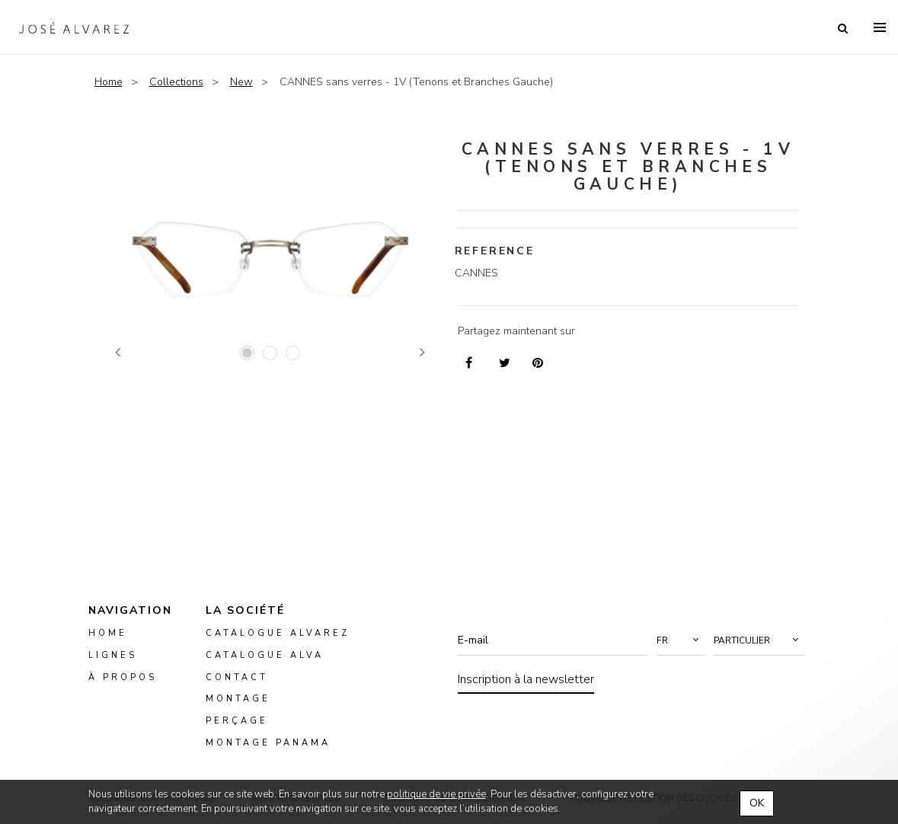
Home (108, 82)
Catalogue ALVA (265, 655)
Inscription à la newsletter (526, 679)
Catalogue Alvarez (278, 633)
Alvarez (74, 27)
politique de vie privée (436, 794)
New (241, 82)
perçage (237, 721)
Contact (237, 677)
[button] (681, 640)
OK (756, 803)
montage (238, 699)
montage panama (268, 743)
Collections (176, 82)
